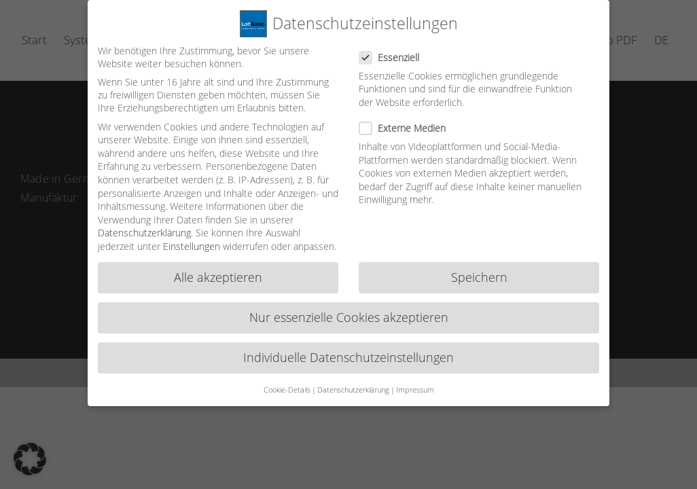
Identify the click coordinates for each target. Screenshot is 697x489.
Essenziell (395, 49)
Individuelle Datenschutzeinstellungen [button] (348, 349)
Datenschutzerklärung (144, 224)
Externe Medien (408, 119)
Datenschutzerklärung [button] (353, 381)
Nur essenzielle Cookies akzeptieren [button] (348, 309)
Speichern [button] (479, 269)
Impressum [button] (415, 381)
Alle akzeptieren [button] (218, 269)
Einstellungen (191, 238)
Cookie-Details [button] (287, 381)
